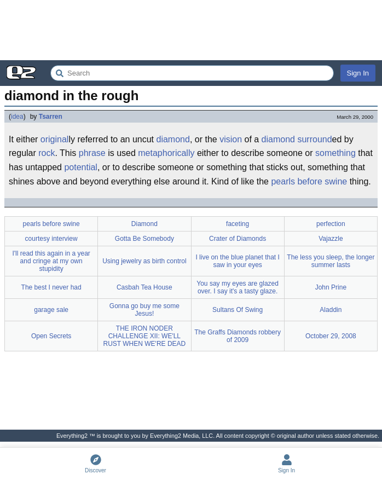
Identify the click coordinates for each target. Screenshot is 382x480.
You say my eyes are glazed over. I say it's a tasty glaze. (237, 287)
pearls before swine (309, 181)
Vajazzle (331, 238)
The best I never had (51, 287)
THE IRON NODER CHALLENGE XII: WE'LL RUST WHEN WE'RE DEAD (144, 336)
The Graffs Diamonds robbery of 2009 (237, 336)
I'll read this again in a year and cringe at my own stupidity (51, 261)
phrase (92, 153)
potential (80, 167)
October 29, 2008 (330, 336)
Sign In (358, 73)
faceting (237, 224)
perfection (330, 224)
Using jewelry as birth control (144, 261)
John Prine (330, 287)
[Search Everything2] (192, 73)
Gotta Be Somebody (144, 238)
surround (314, 139)
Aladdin (331, 310)
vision (230, 139)
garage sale (51, 310)
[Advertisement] (191, 30)
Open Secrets (51, 336)
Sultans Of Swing (237, 310)
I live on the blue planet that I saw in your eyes (237, 261)
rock (46, 153)
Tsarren (50, 116)
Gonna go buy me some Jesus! (144, 309)
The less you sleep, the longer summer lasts (330, 261)
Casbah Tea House (144, 287)
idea (17, 116)
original (54, 139)
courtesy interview (51, 238)
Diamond (144, 224)
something (335, 153)
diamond (173, 139)
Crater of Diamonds (237, 238)
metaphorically (166, 153)
